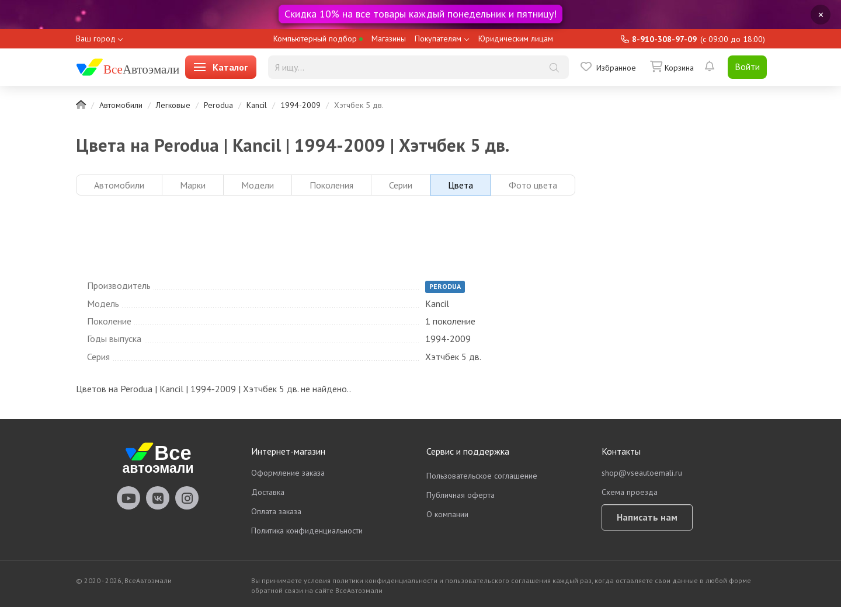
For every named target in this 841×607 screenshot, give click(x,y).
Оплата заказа (276, 511)
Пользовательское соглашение (481, 475)
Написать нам (647, 517)
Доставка (267, 492)
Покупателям (438, 38)
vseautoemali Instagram (187, 498)
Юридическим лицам (515, 38)
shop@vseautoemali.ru (642, 473)
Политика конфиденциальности (307, 530)
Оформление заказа (288, 473)
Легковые (173, 105)
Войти (747, 66)
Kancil (256, 105)
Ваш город (96, 38)
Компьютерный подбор (318, 38)
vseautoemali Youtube (128, 498)
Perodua (218, 105)
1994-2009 (300, 105)
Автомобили (121, 105)
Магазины (388, 38)
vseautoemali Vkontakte (157, 498)
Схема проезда (630, 492)
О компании (447, 514)
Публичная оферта (460, 495)
